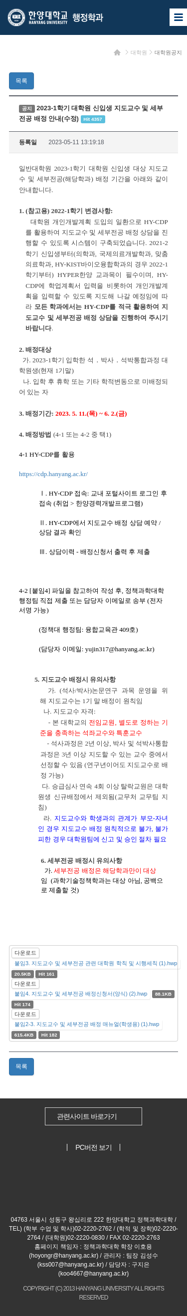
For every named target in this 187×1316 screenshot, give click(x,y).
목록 (21, 80)
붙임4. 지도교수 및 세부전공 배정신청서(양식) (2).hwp (80, 994)
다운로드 (25, 953)
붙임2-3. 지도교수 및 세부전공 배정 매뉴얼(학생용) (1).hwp (86, 1024)
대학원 (139, 52)
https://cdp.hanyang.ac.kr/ (53, 474)
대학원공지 (168, 52)
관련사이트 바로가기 (87, 1116)
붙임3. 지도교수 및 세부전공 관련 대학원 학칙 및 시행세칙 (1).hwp (95, 963)
